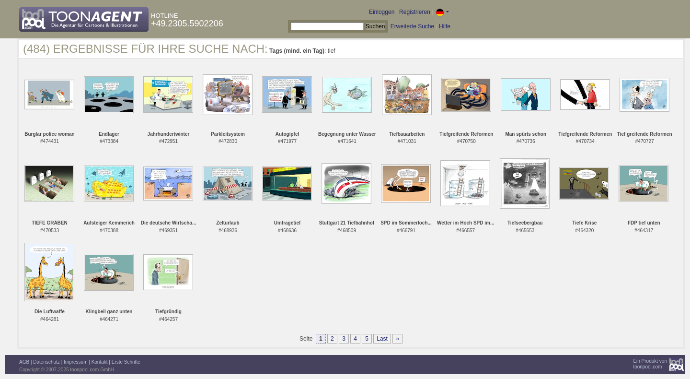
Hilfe (444, 26)
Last (382, 338)
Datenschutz (46, 362)
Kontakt (100, 362)
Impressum (75, 362)
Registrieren (414, 12)
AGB (24, 362)
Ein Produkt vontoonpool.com (650, 363)
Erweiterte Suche (412, 26)
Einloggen (381, 12)
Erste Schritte (126, 362)
